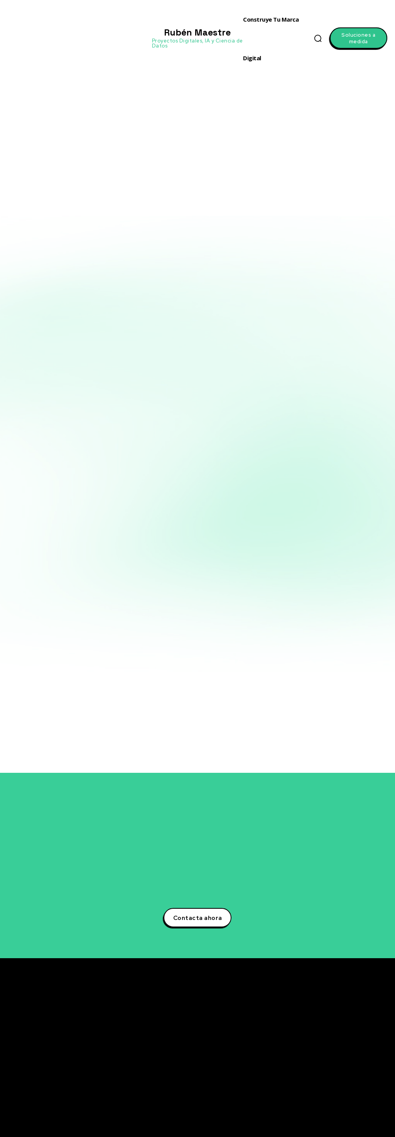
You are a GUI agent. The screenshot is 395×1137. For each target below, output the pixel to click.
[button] (318, 38)
